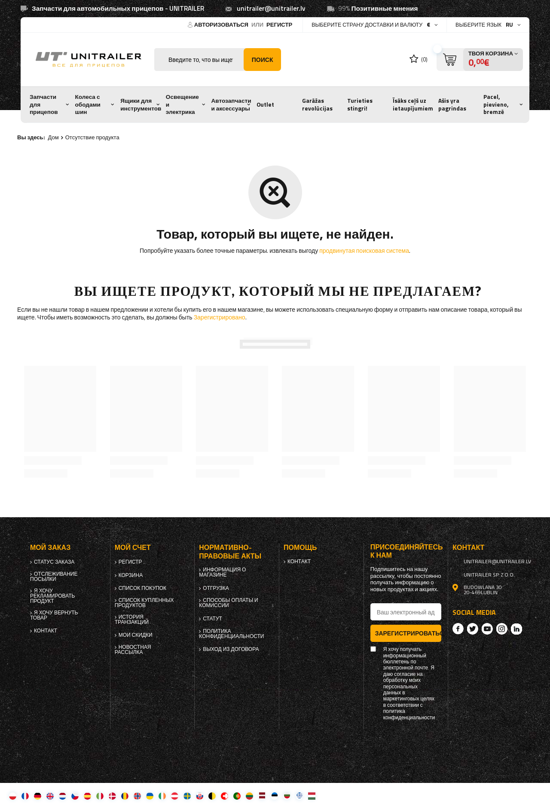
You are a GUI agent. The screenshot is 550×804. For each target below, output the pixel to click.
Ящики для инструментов (140, 104)
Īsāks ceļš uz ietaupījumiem (413, 104)
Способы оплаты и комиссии (228, 603)
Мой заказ (50, 547)
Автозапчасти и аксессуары (231, 104)
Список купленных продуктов (144, 603)
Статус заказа (54, 562)
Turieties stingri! (360, 104)
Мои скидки (136, 635)
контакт (45, 630)
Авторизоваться (222, 24)
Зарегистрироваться (408, 633)
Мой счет (133, 547)
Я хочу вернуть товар (54, 615)
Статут (212, 618)
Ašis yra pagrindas (452, 104)
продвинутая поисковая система (364, 250)
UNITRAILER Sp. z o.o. (489, 574)
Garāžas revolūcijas (317, 104)
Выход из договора (231, 649)
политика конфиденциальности (231, 634)
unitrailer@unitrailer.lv (271, 8)
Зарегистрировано (219, 317)
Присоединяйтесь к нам (406, 551)
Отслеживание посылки (53, 576)
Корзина (131, 575)
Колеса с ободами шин (88, 104)
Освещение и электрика (182, 104)
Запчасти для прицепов (44, 104)
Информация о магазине (222, 572)
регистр (279, 24)
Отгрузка (216, 588)
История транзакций (132, 619)
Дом (53, 137)
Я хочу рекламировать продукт (52, 596)
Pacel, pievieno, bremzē (496, 104)
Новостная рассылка (133, 649)
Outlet (265, 104)
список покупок (142, 588)
